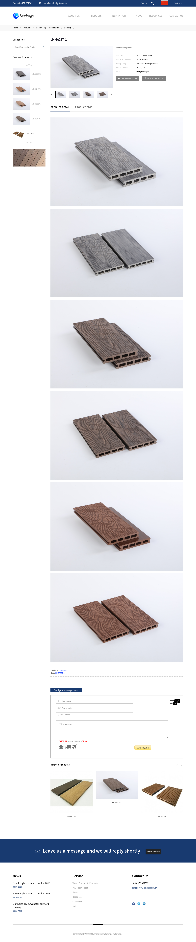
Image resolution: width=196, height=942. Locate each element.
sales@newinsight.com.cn (144, 887)
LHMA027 (30, 118)
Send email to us (129, 78)
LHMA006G (71, 816)
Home (15, 27)
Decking (67, 27)
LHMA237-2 (60, 673)
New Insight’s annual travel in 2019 (31, 883)
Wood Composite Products (47, 27)
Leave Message (153, 851)
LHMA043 (30, 104)
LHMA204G (36, 74)
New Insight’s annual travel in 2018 (31, 893)
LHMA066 (30, 133)
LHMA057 (30, 89)
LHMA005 (63, 670)
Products (27, 27)
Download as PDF (155, 78)
